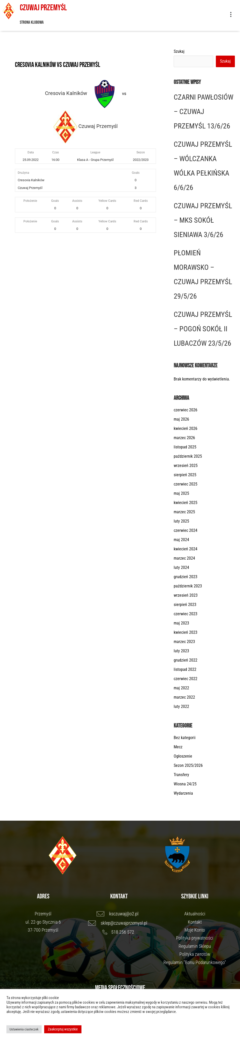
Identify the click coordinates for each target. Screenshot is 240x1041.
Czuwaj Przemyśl (43, 8)
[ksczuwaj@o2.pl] (119, 913)
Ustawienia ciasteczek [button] (24, 1029)
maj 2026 (181, 419)
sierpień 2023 (185, 604)
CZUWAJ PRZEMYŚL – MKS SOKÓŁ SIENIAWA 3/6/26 (203, 220)
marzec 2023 (184, 641)
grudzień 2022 (185, 660)
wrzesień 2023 (186, 595)
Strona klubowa (32, 22)
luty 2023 (181, 650)
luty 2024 (181, 567)
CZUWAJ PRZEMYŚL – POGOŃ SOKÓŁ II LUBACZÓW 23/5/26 (203, 329)
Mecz (178, 746)
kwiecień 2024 (185, 548)
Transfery (181, 774)
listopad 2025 (185, 447)
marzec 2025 (184, 511)
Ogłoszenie (183, 756)
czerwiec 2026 (185, 409)
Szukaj (179, 51)
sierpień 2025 (185, 474)
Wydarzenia (183, 793)
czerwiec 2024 (185, 530)
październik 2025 (188, 456)
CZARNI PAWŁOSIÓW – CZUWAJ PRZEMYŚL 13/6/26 (203, 111)
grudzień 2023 (185, 576)
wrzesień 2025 (186, 465)
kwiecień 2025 (185, 502)
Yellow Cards (107, 201)
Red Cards (141, 201)
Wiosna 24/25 (185, 784)
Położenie (30, 201)
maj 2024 (181, 539)
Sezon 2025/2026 (188, 765)
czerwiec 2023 (185, 613)
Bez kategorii (185, 737)
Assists (77, 201)
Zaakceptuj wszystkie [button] (63, 1029)
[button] (231, 15)
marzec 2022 (184, 697)
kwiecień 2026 (185, 428)
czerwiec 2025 (185, 484)
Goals (55, 201)
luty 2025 (181, 521)
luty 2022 (181, 706)
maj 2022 (181, 688)
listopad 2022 (185, 669)
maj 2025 (181, 493)
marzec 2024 (184, 558)
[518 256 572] (119, 932)
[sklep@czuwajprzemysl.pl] (119, 923)
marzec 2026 (184, 437)
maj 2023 (181, 623)
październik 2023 (188, 586)
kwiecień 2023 (185, 632)
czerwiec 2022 (185, 678)
